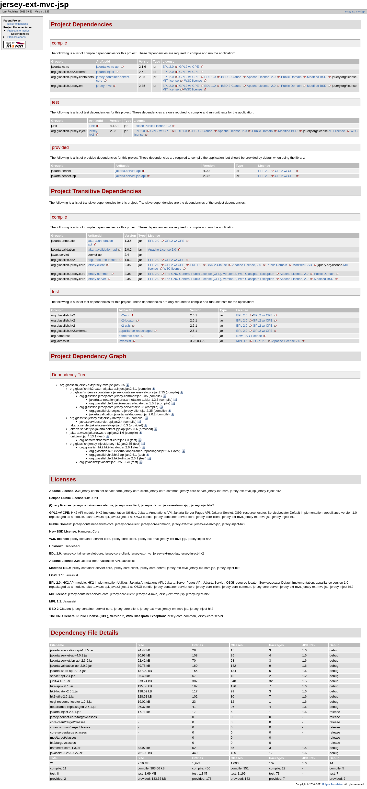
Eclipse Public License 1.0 (152, 126)
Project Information (18, 30)
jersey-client (96, 265)
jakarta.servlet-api (128, 171)
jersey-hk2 (93, 132)
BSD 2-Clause (231, 77)
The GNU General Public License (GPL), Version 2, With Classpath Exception (219, 274)
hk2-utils (124, 325)
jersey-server (97, 279)
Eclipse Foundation (332, 784)
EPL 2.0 (168, 66)
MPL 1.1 (242, 341)
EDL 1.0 (210, 77)
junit (92, 126)
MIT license (170, 80)
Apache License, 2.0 (261, 77)
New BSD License (249, 336)
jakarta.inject (105, 72)
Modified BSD (316, 77)
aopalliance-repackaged (135, 331)
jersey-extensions (17, 23)
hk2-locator (126, 320)
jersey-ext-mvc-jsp (355, 11)
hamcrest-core (129, 336)
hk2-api (124, 315)
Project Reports (16, 36)
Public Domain (291, 77)
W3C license (193, 80)
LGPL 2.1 (260, 341)
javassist (125, 341)
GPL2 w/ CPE (189, 66)
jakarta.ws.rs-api (107, 66)
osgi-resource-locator (102, 260)
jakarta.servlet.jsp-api (130, 176)
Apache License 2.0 (162, 249)
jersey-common (98, 274)
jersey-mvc (104, 86)
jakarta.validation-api (102, 249)
